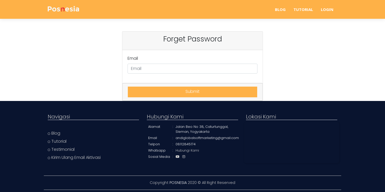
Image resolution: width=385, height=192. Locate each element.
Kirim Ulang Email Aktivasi (74, 157)
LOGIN (327, 9)
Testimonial (61, 149)
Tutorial (57, 141)
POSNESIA (178, 182)
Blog (54, 133)
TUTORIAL (303, 9)
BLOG (280, 9)
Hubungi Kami (187, 150)
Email (133, 58)
